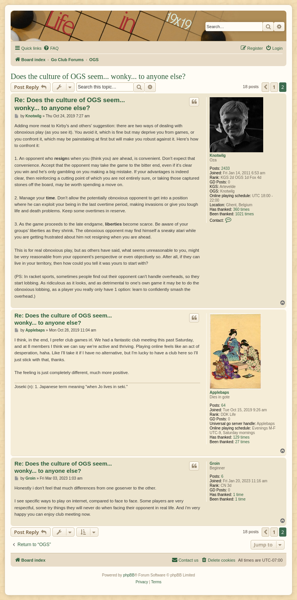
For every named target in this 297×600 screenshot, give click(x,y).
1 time (238, 495)
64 (223, 405)
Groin (215, 463)
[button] (265, 87)
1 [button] (274, 87)
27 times (242, 442)
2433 (225, 168)
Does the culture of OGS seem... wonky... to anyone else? (98, 76)
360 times (241, 209)
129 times (241, 437)
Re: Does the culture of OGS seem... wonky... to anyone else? (69, 104)
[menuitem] (50, 48)
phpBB (128, 575)
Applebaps (219, 392)
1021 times (244, 214)
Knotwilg (218, 155)
